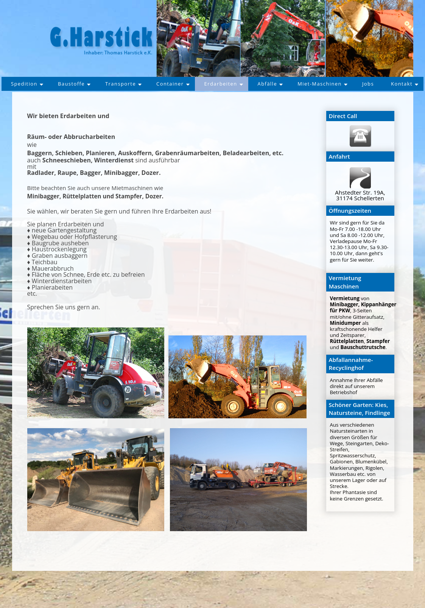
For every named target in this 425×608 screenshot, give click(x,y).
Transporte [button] (142, 83)
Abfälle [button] (293, 83)
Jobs (395, 83)
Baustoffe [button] (91, 83)
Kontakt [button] (214, 98)
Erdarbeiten (245, 83)
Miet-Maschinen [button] (348, 83)
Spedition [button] (42, 83)
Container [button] (193, 83)
